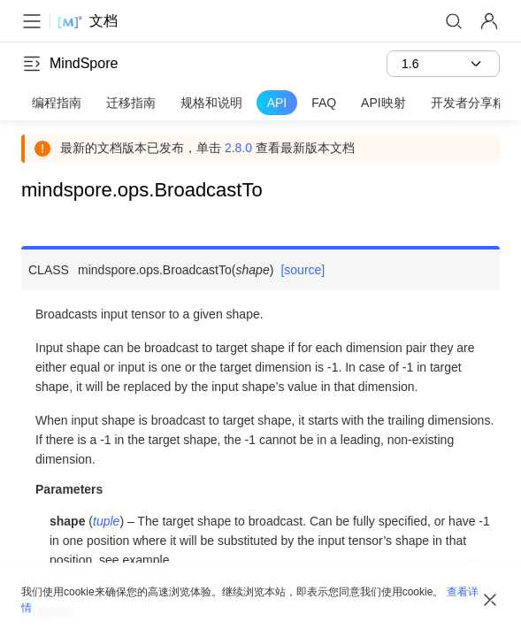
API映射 (383, 103)
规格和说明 (211, 103)
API (277, 103)
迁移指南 (131, 103)
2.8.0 (238, 148)
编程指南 (56, 103)
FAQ (323, 103)
